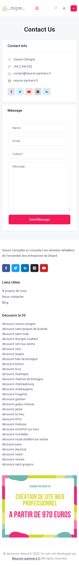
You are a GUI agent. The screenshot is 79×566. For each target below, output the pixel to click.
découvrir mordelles (15, 434)
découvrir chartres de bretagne (22, 379)
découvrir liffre (12, 419)
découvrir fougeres (14, 394)
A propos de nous (14, 291)
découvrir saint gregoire (17, 464)
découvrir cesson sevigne (19, 324)
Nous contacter (13, 297)
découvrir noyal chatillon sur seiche (25, 439)
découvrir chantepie (15, 374)
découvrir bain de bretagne (20, 359)
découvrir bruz (11, 369)
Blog (5, 302)
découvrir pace (12, 444)
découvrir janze (12, 409)
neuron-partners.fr (25, 80)
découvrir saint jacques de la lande (24, 329)
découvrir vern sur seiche (18, 344)
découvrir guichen (14, 399)
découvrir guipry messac (18, 404)
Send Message (39, 219)
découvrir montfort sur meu (20, 429)
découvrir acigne (13, 354)
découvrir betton (13, 364)
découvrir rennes (13, 459)
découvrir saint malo (15, 334)
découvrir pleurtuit (14, 449)
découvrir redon (12, 454)
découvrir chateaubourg (18, 384)
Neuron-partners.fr (26, 558)
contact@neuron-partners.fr (32, 73)
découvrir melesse (14, 424)
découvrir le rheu (13, 414)
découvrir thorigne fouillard (20, 339)
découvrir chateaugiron (17, 389)
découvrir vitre (11, 349)
